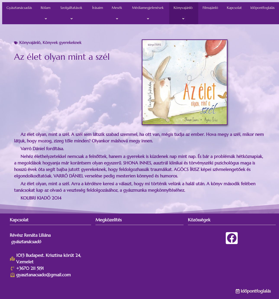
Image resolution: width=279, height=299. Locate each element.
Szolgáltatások (72, 13)
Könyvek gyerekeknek (62, 42)
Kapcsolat (234, 7)
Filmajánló (210, 7)
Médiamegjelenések (148, 13)
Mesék (117, 13)
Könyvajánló (184, 13)
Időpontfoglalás (262, 7)
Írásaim (97, 7)
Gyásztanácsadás (19, 7)
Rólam (46, 13)
